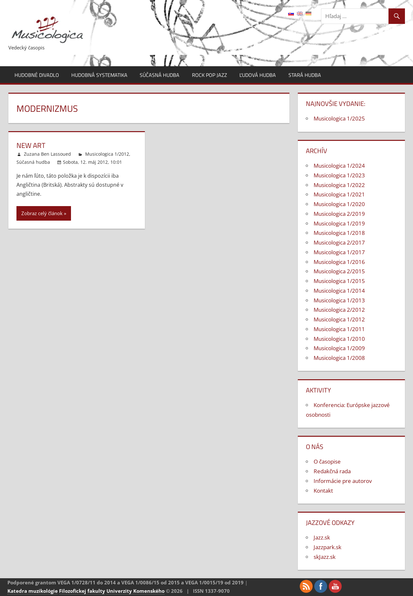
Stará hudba (304, 75)
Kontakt (323, 490)
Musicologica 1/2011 (339, 329)
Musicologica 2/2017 (339, 242)
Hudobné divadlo (37, 75)
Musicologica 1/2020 (339, 204)
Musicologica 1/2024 (339, 165)
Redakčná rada (332, 471)
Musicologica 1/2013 (339, 300)
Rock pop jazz (209, 75)
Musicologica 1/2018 (339, 232)
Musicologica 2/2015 (339, 271)
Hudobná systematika (99, 75)
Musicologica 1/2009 (339, 348)
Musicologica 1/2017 (339, 252)
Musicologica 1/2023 (339, 175)
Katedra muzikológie (32, 591)
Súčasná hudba (159, 75)
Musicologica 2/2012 (339, 309)
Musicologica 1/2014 (339, 290)
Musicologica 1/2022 (339, 185)
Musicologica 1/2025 (339, 118)
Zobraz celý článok (42, 213)
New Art (30, 145)
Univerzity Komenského (135, 591)
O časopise (327, 461)
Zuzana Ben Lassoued (47, 154)
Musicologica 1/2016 (339, 262)
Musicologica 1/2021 (339, 194)
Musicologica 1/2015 (339, 281)
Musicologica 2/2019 (339, 213)
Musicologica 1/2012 (107, 154)
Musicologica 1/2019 (339, 223)
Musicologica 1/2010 (339, 338)
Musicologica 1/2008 (339, 357)
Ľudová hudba (257, 75)
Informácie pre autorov (343, 481)
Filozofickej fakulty (82, 591)
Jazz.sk (322, 537)
